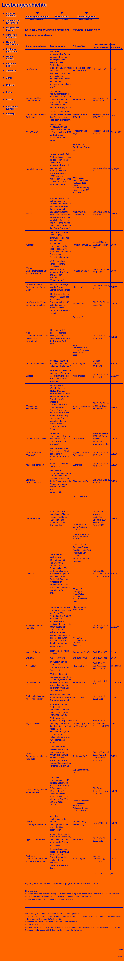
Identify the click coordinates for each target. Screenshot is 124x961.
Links (9, 92)
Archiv (9, 99)
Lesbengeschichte (24, 5)
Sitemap (10, 114)
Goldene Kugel (34, 518)
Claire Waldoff (56, 555)
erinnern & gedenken (11, 36)
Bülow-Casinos (57, 391)
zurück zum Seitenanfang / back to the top (107, 874)
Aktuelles (11, 71)
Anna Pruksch (56, 749)
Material (10, 85)
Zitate (9, 78)
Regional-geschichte (11, 50)
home (121, 950)
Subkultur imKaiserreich (12, 21)
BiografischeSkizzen (12, 28)
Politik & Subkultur (11, 14)
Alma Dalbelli (32, 792)
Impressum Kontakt (12, 107)
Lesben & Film (11, 64)
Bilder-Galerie (10, 57)
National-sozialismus (12, 43)
